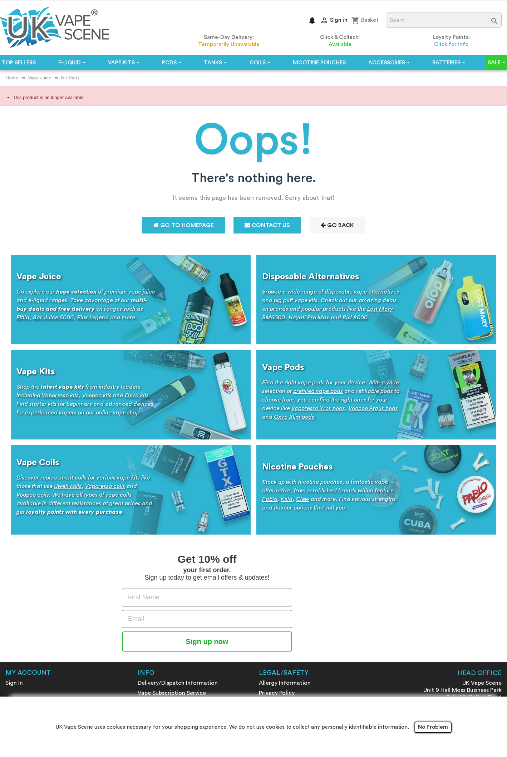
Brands (147, 636)
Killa (286, 499)
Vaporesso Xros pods (318, 408)
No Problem (433, 727)
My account (28, 556)
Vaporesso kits (60, 395)
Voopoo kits (97, 395)
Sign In (14, 566)
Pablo (269, 499)
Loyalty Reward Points (167, 586)
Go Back (337, 225)
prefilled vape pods (318, 391)
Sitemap (148, 646)
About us (149, 606)
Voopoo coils (32, 495)
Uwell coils (68, 486)
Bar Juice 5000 (53, 317)
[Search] (444, 20)
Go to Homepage (183, 225)
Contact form (483, 632)
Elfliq (22, 317)
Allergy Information (285, 566)
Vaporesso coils (105, 486)
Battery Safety (278, 586)
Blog (143, 626)
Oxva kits (137, 395)
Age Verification (280, 606)
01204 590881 (483, 613)
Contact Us (267, 225)
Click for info (451, 44)
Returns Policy (277, 596)
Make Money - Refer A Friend (175, 596)
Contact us (152, 616)
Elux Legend (93, 317)
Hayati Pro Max (309, 317)
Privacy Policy (277, 576)
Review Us (151, 656)
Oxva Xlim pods (294, 417)
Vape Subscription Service (172, 576)
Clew (302, 499)
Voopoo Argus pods (373, 408)
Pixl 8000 (355, 317)
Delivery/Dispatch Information (178, 566)
